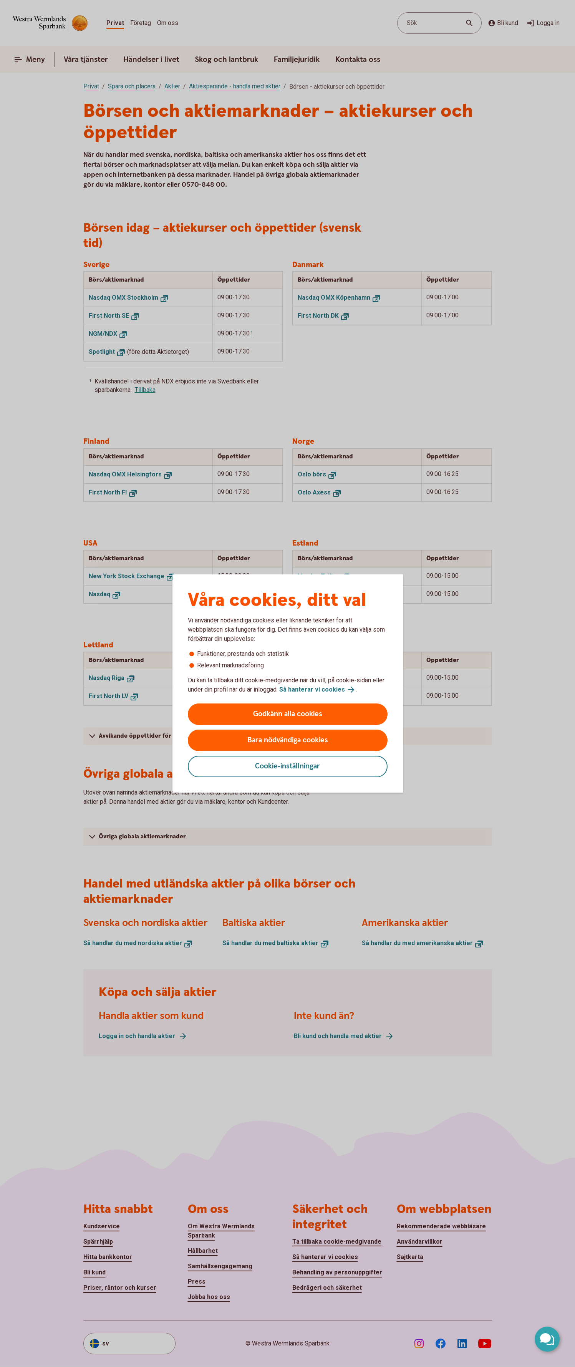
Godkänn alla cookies (287, 714)
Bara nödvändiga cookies (287, 740)
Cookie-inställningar (287, 766)
